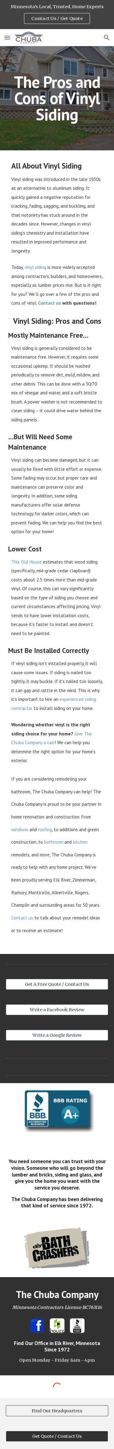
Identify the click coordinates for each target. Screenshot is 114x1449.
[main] (57, 98)
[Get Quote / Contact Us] (57, 1436)
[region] (57, 14)
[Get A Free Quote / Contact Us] (57, 984)
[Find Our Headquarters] (57, 1411)
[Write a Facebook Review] (57, 1010)
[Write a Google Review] (57, 1035)
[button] (7, 37)
